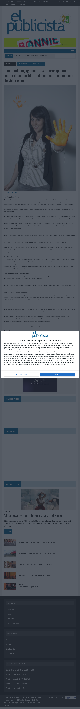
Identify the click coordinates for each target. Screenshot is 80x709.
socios (23, 343)
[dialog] (40, 354)
